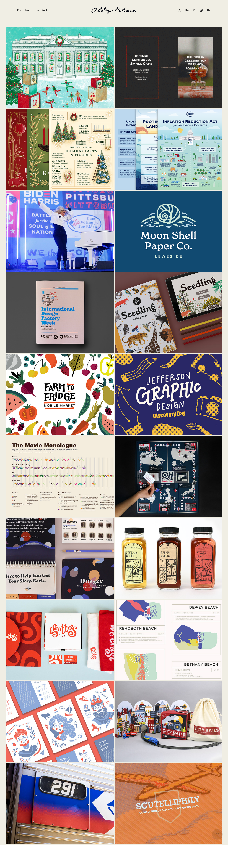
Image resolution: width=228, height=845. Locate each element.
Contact (42, 10)
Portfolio (23, 10)
